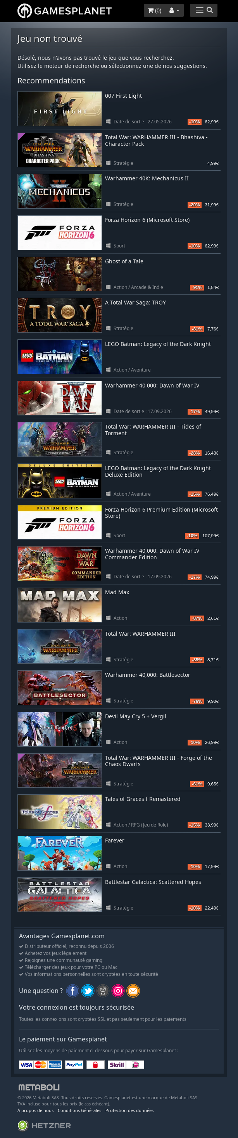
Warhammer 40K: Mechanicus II (147, 178)
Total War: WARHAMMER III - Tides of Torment (153, 430)
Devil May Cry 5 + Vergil (135, 716)
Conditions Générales (79, 1110)
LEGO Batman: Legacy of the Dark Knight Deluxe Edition (158, 471)
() (154, 10)
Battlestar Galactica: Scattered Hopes (153, 881)
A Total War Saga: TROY (135, 302)
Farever (114, 840)
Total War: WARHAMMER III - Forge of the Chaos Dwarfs (158, 761)
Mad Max (117, 592)
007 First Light (123, 95)
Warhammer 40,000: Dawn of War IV (152, 385)
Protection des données (129, 1110)
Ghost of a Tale (124, 261)
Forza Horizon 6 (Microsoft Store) (147, 219)
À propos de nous (35, 1110)
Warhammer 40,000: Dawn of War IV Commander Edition (152, 554)
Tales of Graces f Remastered (143, 798)
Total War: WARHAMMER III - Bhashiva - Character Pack (156, 140)
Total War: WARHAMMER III (140, 633)
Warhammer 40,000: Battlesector (147, 674)
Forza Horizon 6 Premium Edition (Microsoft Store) (161, 513)
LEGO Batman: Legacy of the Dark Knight (158, 344)
